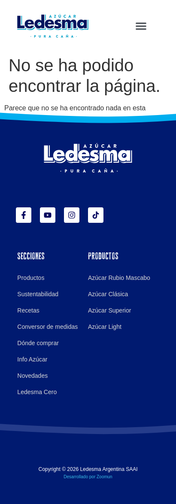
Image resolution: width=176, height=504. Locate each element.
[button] (141, 26)
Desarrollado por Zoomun (88, 476)
